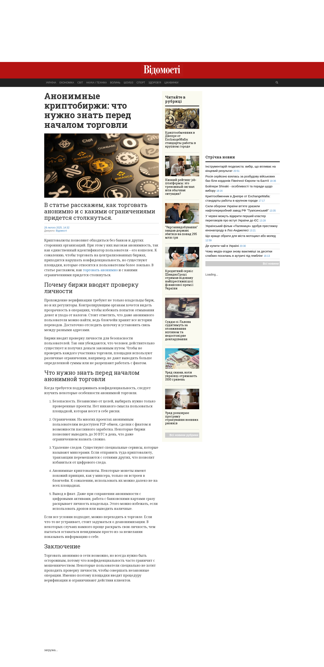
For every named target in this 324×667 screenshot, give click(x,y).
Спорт (141, 82)
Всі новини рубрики (184, 435)
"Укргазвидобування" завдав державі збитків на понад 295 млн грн (181, 232)
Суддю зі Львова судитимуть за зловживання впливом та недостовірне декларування (178, 330)
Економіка (67, 82)
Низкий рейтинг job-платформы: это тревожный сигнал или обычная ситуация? (181, 187)
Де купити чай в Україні (222, 245)
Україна (51, 82)
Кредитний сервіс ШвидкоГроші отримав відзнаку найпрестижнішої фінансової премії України (179, 279)
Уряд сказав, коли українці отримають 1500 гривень (181, 375)
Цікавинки (171, 82)
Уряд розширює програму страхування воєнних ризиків (181, 418)
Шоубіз (128, 82)
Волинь (115, 82)
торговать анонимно (100, 270)
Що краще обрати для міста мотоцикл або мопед (240, 236)
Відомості (61, 230)
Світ (80, 82)
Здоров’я (154, 82)
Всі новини (271, 263)
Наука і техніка (96, 82)
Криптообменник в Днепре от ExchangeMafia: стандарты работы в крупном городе (180, 139)
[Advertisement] (162, 29)
